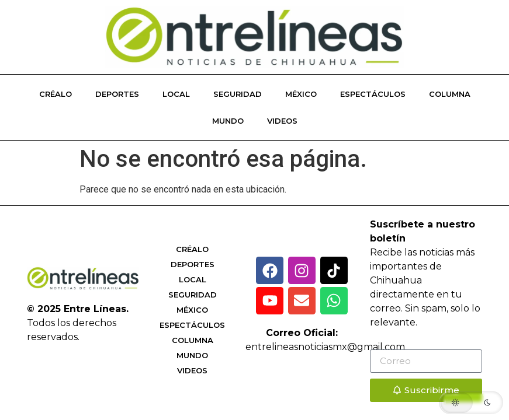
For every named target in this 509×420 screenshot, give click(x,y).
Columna (449, 94)
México (301, 94)
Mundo (228, 120)
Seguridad (237, 94)
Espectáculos (373, 94)
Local (176, 94)
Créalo (55, 94)
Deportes (117, 94)
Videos (282, 120)
